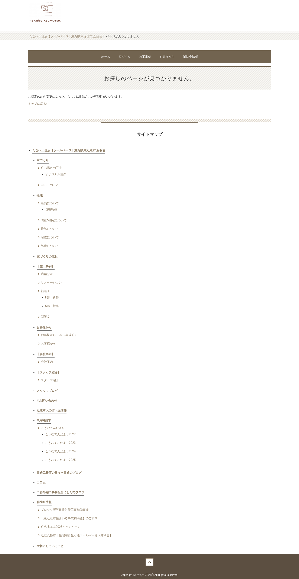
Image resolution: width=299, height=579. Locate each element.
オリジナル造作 (55, 174)
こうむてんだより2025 (60, 460)
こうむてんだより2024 (60, 451)
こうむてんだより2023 (60, 442)
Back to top (149, 562)
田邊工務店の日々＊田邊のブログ (59, 472)
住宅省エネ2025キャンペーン (60, 526)
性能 (40, 195)
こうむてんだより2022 (60, 434)
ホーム (105, 56)
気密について (50, 246)
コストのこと (50, 185)
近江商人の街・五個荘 (51, 410)
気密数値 (51, 209)
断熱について (50, 203)
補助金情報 (190, 56)
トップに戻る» (38, 103)
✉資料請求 (44, 420)
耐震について (50, 237)
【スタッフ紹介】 (49, 372)
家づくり (125, 56)
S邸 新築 (52, 306)
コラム (41, 482)
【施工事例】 (46, 266)
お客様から (167, 56)
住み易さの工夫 (51, 167)
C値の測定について (54, 220)
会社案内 (47, 361)
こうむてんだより (53, 428)
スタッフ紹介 (50, 380)
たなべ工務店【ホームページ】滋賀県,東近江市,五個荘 (65, 36)
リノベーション (51, 282)
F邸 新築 (52, 297)
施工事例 (145, 56)
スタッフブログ (47, 390)
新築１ (45, 291)
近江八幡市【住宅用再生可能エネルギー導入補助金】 (77, 535)
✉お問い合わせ (47, 400)
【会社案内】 (46, 354)
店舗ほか (47, 274)
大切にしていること (50, 546)
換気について (50, 228)
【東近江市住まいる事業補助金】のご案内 (69, 518)
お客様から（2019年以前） (59, 335)
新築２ (45, 316)
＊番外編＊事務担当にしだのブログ (60, 492)
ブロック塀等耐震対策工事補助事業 (65, 509)
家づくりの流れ (47, 256)
